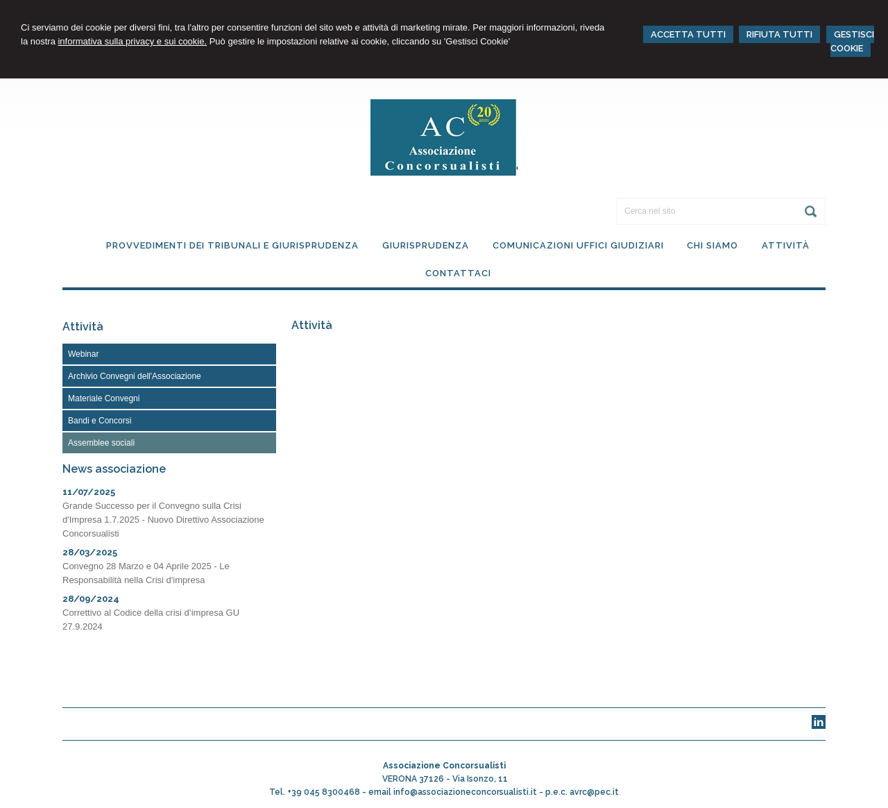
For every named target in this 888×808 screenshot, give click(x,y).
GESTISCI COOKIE (852, 41)
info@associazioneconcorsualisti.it (465, 792)
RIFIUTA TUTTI (779, 34)
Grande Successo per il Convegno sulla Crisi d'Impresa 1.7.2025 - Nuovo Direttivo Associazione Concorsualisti (163, 519)
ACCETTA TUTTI (688, 34)
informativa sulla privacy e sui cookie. (132, 41)
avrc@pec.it (594, 792)
